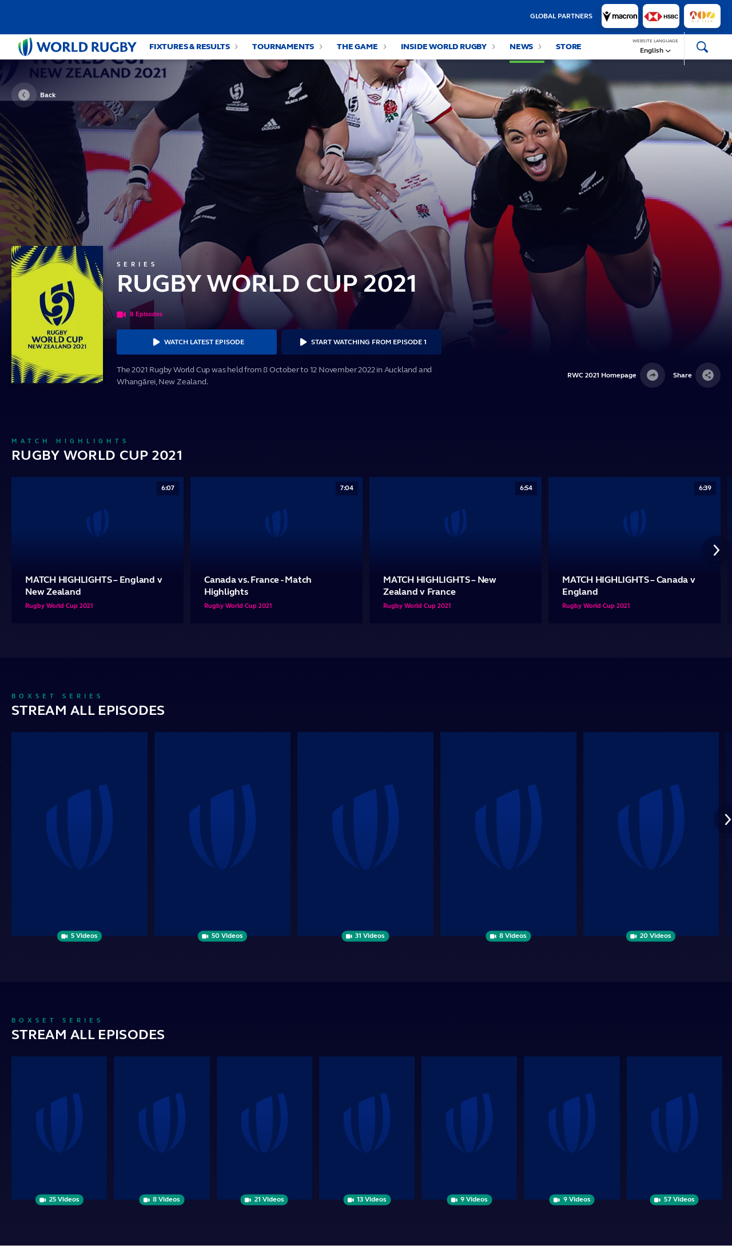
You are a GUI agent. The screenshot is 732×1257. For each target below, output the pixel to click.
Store (569, 52)
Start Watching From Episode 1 (361, 353)
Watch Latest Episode (196, 353)
